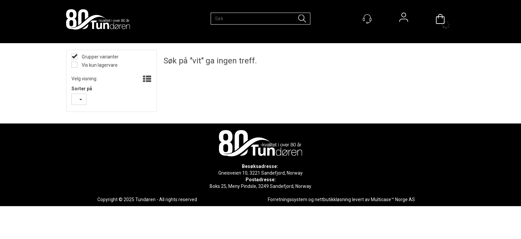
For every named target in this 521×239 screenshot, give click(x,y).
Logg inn (403, 19)
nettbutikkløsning (333, 199)
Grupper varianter (100, 56)
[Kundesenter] (367, 19)
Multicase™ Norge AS (393, 199)
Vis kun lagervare (99, 65)
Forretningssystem (287, 199)
